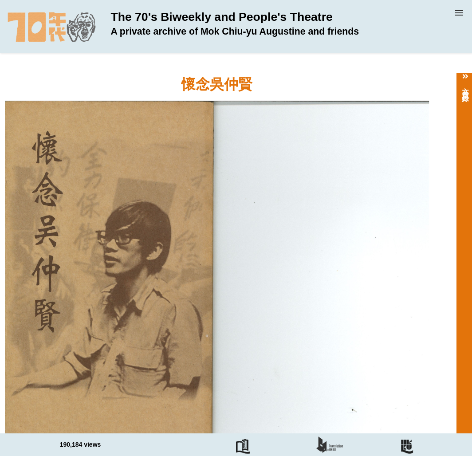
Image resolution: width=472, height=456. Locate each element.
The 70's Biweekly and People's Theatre (234, 23)
